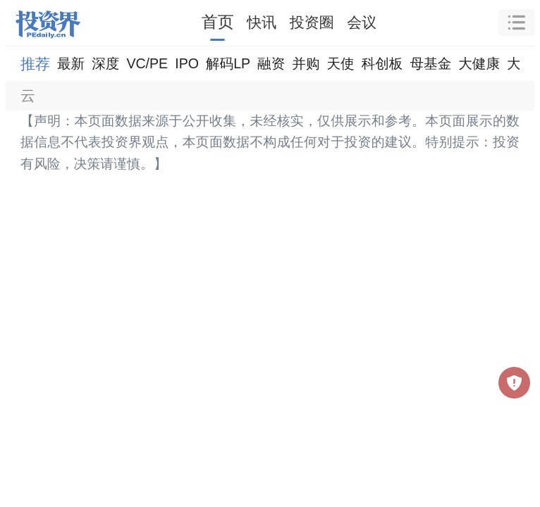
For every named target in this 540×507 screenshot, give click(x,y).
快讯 (261, 22)
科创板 (382, 63)
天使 (340, 63)
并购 (305, 63)
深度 (105, 63)
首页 (218, 22)
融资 (271, 63)
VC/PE (147, 63)
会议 (361, 22)
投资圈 (312, 22)
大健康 (479, 63)
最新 (71, 63)
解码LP (228, 63)
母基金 (430, 63)
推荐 (35, 64)
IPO (187, 63)
